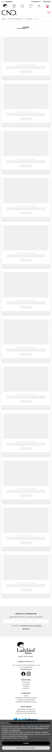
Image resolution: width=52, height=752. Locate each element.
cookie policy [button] (16, 730)
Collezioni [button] (36, 1)
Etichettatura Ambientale (26, 713)
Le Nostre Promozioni (15, 19)
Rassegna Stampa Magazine (26, 698)
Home (3, 19)
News (26, 696)
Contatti (26, 688)
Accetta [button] (26, 743)
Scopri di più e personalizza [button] (26, 748)
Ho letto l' (27, 625)
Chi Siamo (26, 682)
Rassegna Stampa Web (26, 700)
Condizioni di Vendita (26, 709)
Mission (26, 686)
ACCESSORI (28, 19)
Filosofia (26, 684)
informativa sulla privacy (31, 625)
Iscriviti (26, 629)
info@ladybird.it (26, 669)
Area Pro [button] (47, 1)
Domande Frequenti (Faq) (26, 702)
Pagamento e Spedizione (26, 711)
